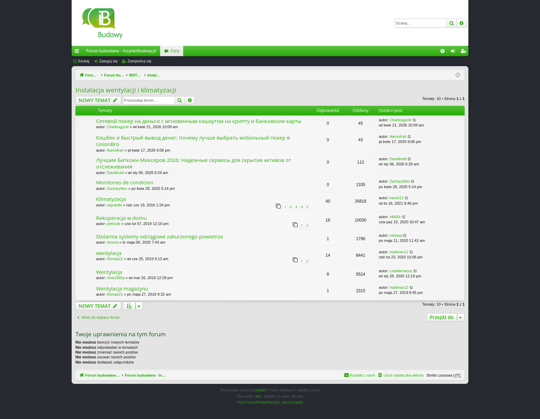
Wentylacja (109, 271)
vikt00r (395, 217)
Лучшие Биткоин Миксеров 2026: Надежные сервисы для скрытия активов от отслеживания (193, 163)
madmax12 (399, 252)
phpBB (260, 390)
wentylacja (109, 252)
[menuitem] (442, 51)
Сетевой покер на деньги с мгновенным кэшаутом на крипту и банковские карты (198, 120)
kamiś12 (397, 198)
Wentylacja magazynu (122, 288)
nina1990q (115, 278)
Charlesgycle (118, 127)
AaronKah (115, 150)
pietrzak (113, 224)
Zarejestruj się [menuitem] (464, 52)
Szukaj (83, 61)
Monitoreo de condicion (124, 182)
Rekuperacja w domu (121, 217)
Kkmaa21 (115, 259)
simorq (112, 242)
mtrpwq (396, 235)
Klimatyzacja (111, 198)
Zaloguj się (108, 61)
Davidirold (115, 173)
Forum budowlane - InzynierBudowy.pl (121, 51)
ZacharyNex (117, 188)
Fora (174, 51)
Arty (258, 396)
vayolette (114, 205)
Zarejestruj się (139, 61)
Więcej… (78, 52)
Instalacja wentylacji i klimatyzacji (125, 89)
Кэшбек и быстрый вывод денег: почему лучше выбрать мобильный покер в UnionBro (193, 140)
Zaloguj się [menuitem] (454, 52)
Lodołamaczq (401, 271)
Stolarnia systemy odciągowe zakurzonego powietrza (159, 236)
